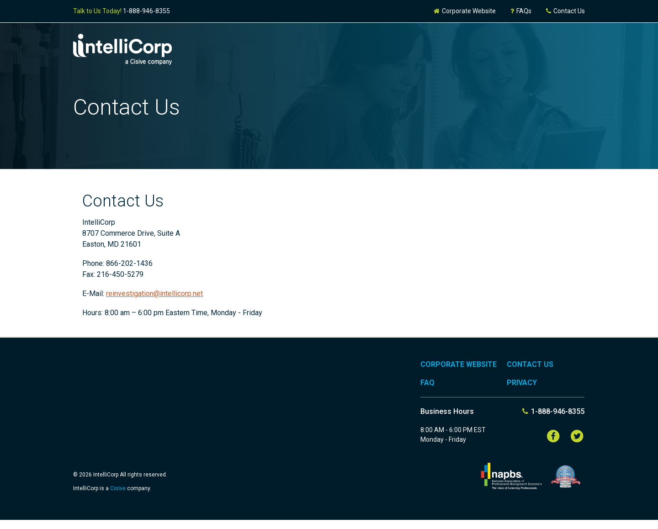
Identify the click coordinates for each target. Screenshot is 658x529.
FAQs (520, 11)
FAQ (427, 382)
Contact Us (565, 11)
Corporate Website (464, 11)
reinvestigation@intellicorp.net (154, 293)
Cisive (118, 488)
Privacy (522, 382)
